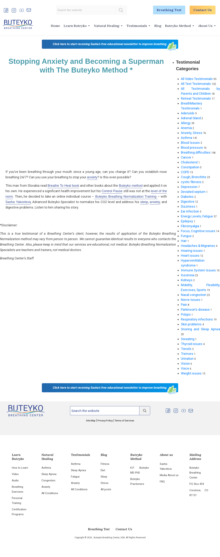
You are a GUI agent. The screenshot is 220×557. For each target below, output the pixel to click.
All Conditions (49, 493)
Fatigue (75, 476)
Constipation (190, 167)
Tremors (187, 354)
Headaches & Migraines (198, 246)
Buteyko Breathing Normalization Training (126, 196)
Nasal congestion (193, 295)
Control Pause (112, 191)
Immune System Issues (198, 270)
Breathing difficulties (196, 152)
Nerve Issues (190, 300)
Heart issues (190, 255)
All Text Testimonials (196, 84)
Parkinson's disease (195, 309)
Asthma (186, 138)
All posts (106, 489)
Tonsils (186, 349)
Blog (157, 26)
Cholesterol (189, 162)
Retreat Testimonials (196, 98)
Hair (184, 241)
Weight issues (191, 373)
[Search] (121, 10)
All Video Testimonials (197, 79)
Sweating (187, 339)
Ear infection (190, 211)
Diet (103, 470)
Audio (15, 480)
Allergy (186, 123)
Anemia (186, 128)
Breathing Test (168, 10)
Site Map (91, 420)
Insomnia (187, 275)
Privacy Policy (105, 420)
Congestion (48, 480)
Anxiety (45, 486)
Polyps (186, 314)
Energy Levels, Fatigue (197, 216)
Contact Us (202, 10)
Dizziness (188, 206)
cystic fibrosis (191, 182)
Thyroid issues (191, 344)
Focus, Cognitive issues (198, 231)
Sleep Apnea (48, 474)
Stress (104, 483)
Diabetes (187, 197)
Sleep (104, 476)
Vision (185, 363)
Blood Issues (190, 143)
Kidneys (187, 280)
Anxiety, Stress (191, 133)
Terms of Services (124, 420)
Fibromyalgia (190, 226)
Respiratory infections (197, 319)
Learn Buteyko (75, 26)
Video (15, 474)
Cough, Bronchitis (193, 177)
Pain (184, 304)
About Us (205, 26)
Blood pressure (192, 147)
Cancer (186, 157)
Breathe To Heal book (63, 185)
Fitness (105, 464)
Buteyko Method (178, 26)
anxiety (92, 177)
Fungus (186, 236)
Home (55, 26)
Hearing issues (192, 251)
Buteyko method (131, 185)
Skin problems (191, 324)
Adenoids (188, 113)
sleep (144, 202)
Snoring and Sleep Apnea (200, 329)
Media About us (169, 475)
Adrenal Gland (191, 118)
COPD (185, 172)
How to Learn (20, 467)
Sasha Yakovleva (18, 202)
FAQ (162, 481)
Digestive (187, 201)
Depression (189, 187)
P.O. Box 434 (196, 484)
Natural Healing (106, 26)
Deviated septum (193, 192)
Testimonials (137, 26)
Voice (185, 368)
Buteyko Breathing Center (195, 472)
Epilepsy (187, 221)
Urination (187, 358)
